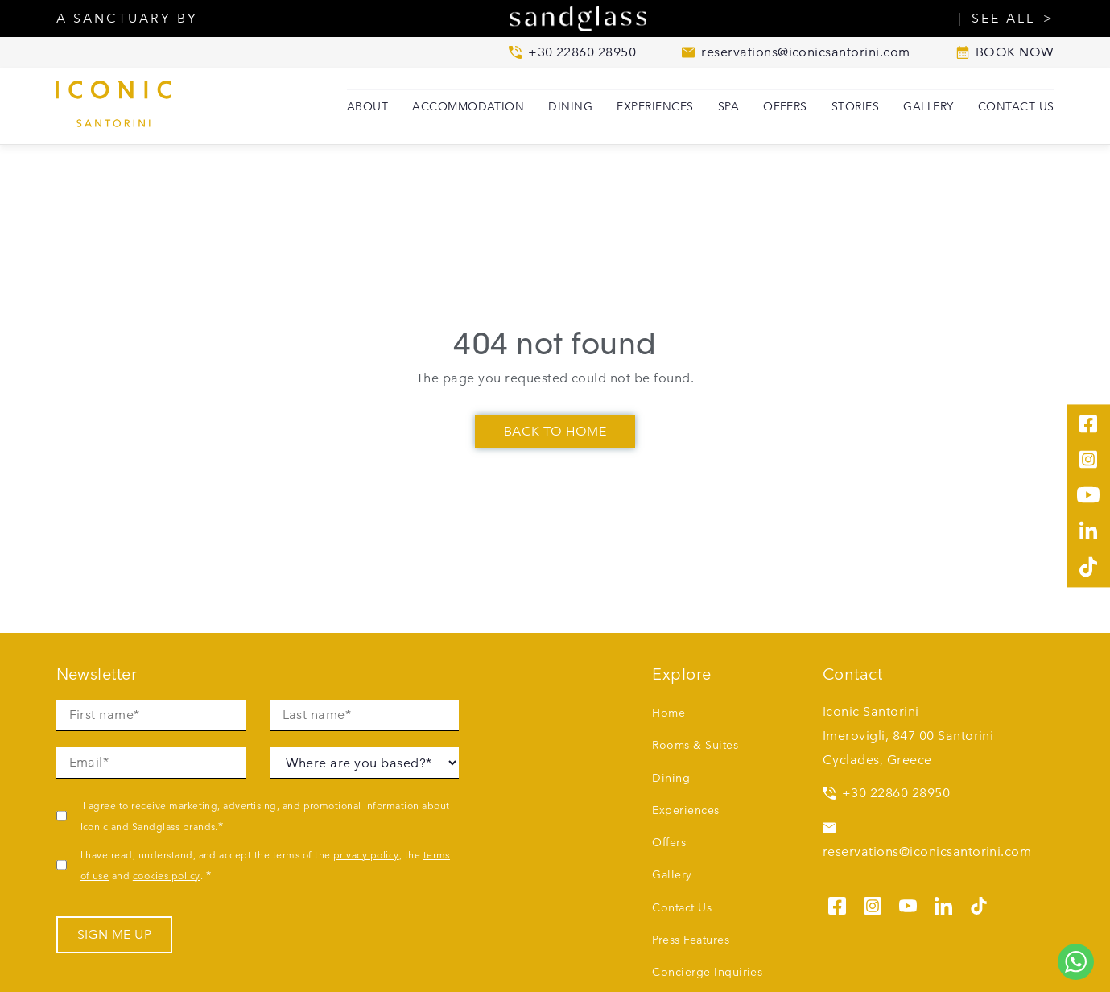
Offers (785, 106)
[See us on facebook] (837, 903)
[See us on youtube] (907, 903)
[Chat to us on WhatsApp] (1076, 962)
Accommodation (468, 106)
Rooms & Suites (695, 745)
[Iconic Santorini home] (136, 106)
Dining (570, 106)
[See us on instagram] (872, 903)
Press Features (690, 939)
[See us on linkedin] (943, 903)
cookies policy (166, 875)
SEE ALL (1003, 18)
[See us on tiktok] (978, 903)
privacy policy (366, 854)
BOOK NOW (1005, 52)
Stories (855, 106)
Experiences (655, 106)
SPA (728, 106)
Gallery (928, 106)
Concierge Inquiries (707, 972)
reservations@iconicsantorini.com (927, 840)
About (367, 106)
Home (668, 712)
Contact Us (1016, 106)
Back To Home (555, 431)
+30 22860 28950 (886, 792)
